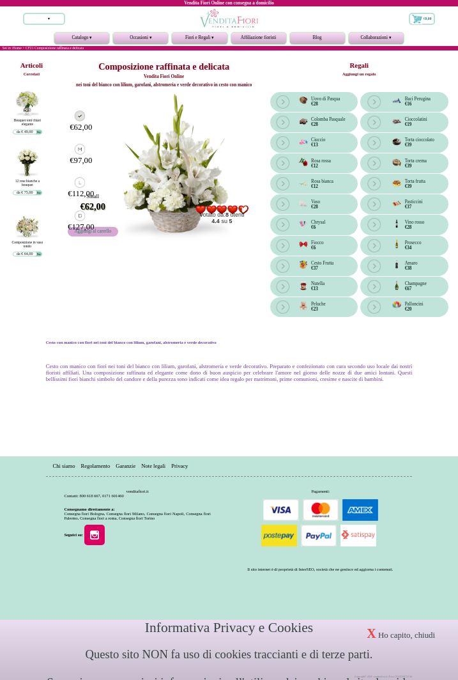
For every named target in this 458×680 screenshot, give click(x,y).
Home (17, 48)
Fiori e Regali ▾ (199, 40)
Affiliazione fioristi (258, 37)
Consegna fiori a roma (98, 518)
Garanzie (125, 465)
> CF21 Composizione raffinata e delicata (53, 48)
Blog (317, 37)
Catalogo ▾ (81, 40)
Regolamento (95, 465)
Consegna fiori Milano (125, 513)
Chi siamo (63, 465)
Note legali (153, 465)
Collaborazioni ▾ (376, 40)
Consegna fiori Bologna (83, 513)
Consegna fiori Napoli (164, 513)
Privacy (179, 465)
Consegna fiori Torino (137, 518)
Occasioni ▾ (140, 40)
